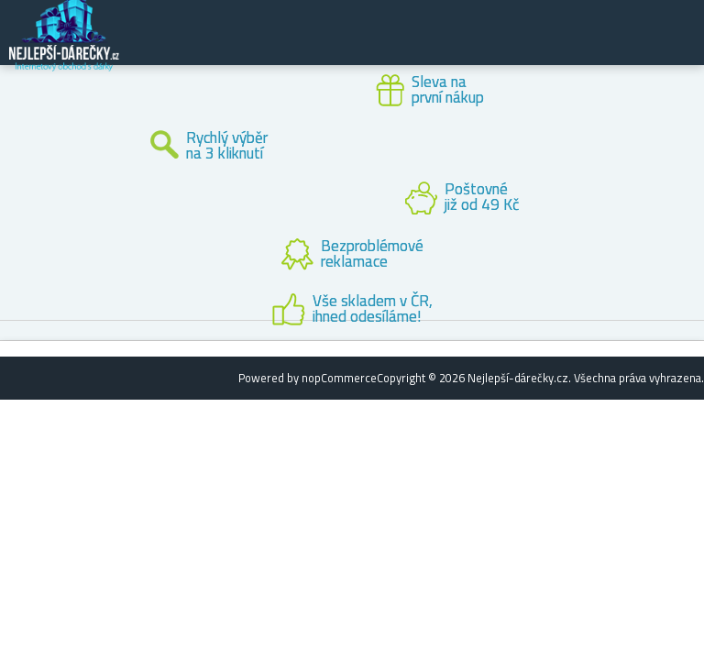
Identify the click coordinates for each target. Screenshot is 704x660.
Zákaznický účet (577, 47)
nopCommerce (339, 377)
